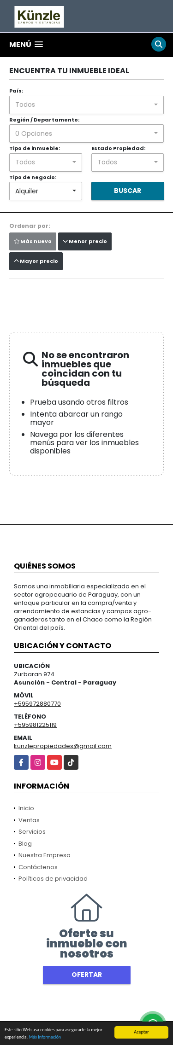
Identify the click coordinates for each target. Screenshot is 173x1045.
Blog (25, 843)
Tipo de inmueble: (34, 148)
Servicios (32, 831)
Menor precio (85, 241)
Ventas (29, 820)
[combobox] (86, 105)
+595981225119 (35, 724)
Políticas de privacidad (53, 878)
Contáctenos (38, 867)
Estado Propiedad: (118, 148)
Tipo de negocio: (32, 177)
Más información (45, 1037)
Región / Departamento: (44, 119)
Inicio (26, 808)
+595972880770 (37, 703)
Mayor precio (36, 261)
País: (16, 90)
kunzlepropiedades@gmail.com (63, 746)
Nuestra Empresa (44, 855)
